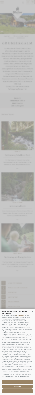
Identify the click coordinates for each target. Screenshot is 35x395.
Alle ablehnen (17, 386)
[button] (32, 311)
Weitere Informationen (17, 391)
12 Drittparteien (20, 315)
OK (17, 382)
